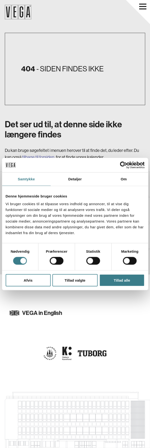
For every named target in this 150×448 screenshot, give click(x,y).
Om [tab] (124, 179)
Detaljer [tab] (75, 179)
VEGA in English (36, 313)
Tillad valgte (75, 280)
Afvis (28, 280)
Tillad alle (122, 280)
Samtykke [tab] (26, 179)
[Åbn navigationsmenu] (143, 6)
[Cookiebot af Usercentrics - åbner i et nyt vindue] (123, 165)
